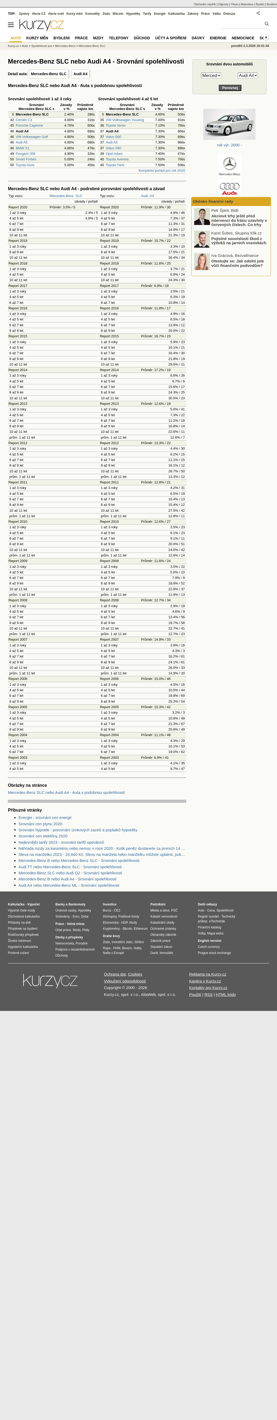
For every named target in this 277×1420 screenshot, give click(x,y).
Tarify (147, 14)
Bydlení (61, 38)
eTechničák (217, 921)
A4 (152, 196)
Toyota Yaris (115, 165)
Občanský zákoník (163, 935)
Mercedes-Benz (62, 196)
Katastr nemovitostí (164, 916)
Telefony (119, 38)
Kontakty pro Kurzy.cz (208, 987)
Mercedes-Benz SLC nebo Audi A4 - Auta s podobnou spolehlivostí (66, 792)
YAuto (234, 4)
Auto (25, 45)
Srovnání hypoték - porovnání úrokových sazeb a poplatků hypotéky (77, 830)
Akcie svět (56, 14)
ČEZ (117, 910)
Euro (76, 916)
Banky (60, 904)
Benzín (127, 948)
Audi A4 (80, 74)
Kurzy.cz (13, 45)
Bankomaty (76, 904)
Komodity (92, 14)
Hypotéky (133, 14)
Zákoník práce (160, 941)
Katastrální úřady (162, 922)
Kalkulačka (176, 14)
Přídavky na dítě (19, 922)
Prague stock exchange (214, 953)
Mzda (76, 930)
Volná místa (75, 924)
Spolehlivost (225, 910)
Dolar (85, 916)
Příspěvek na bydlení (22, 928)
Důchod (142, 38)
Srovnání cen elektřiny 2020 (43, 836)
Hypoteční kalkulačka (23, 947)
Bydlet (260, 4)
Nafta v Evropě (113, 953)
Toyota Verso (116, 125)
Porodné (82, 943)
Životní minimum (19, 941)
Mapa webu (215, 933)
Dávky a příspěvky (69, 937)
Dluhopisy (110, 916)
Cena (211, 910)
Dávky (198, 38)
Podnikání (157, 904)
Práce (205, 14)
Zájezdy (223, 4)
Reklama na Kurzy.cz (207, 974)
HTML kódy (226, 994)
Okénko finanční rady (213, 201)
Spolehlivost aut (41, 45)
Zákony (192, 14)
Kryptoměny (111, 928)
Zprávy (24, 14)
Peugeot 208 (25, 154)
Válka (216, 14)
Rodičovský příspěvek (23, 935)
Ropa (107, 948)
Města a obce (159, 910)
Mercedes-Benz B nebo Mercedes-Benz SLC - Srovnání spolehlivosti (79, 860)
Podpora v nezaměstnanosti (75, 949)
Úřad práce (63, 930)
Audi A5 (22, 142)
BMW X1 (22, 148)
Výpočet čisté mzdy (21, 910)
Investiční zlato (122, 942)
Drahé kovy (111, 936)
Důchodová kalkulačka (24, 916)
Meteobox (247, 4)
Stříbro (139, 942)
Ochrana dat (115, 974)
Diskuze (229, 14)
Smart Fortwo (26, 159)
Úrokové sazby (65, 910)
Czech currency (209, 947)
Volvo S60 (113, 137)
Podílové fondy (128, 916)
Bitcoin (118, 14)
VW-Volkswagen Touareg (125, 120)
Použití (195, 994)
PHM (116, 948)
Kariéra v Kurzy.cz (205, 981)
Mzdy (98, 38)
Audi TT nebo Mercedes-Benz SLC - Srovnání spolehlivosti (70, 867)
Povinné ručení (18, 953)
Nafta (137, 948)
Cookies (135, 974)
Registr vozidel (208, 916)
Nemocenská (64, 943)
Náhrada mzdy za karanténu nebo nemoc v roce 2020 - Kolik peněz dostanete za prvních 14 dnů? (102, 848)
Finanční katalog (209, 927)
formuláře (166, 953)
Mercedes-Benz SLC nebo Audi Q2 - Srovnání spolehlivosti (70, 873)
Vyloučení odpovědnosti (125, 981)
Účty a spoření (171, 38)
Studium (271, 4)
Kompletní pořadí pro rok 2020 (161, 170)
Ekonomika (110, 922)
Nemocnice (243, 38)
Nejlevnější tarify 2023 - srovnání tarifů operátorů (61, 842)
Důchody (61, 955)
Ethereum (140, 928)
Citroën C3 (24, 120)
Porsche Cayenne (29, 125)
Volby (201, 933)
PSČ (174, 910)
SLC (78, 196)
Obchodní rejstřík (205, 4)
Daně (154, 953)
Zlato (106, 14)
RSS (208, 994)
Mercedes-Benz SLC (48, 74)
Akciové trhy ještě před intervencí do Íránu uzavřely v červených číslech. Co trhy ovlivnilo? (239, 245)
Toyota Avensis (117, 159)
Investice (109, 904)
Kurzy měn (74, 14)
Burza (107, 910)
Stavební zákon (161, 947)
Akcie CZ (38, 14)
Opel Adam (114, 154)
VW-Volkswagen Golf (32, 137)
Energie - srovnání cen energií (44, 817)
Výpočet (33, 904)
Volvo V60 (113, 148)
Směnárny (62, 916)
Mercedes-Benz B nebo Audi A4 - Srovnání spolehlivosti (67, 879)
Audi (144, 196)
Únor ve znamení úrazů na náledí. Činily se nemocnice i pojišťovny (238, 224)
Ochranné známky (163, 928)
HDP (124, 922)
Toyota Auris (25, 165)
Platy (85, 930)
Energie (160, 14)
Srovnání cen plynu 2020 (40, 824)
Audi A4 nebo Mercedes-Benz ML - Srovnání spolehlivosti (68, 885)
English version (209, 941)
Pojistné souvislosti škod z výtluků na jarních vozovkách (238, 263)
